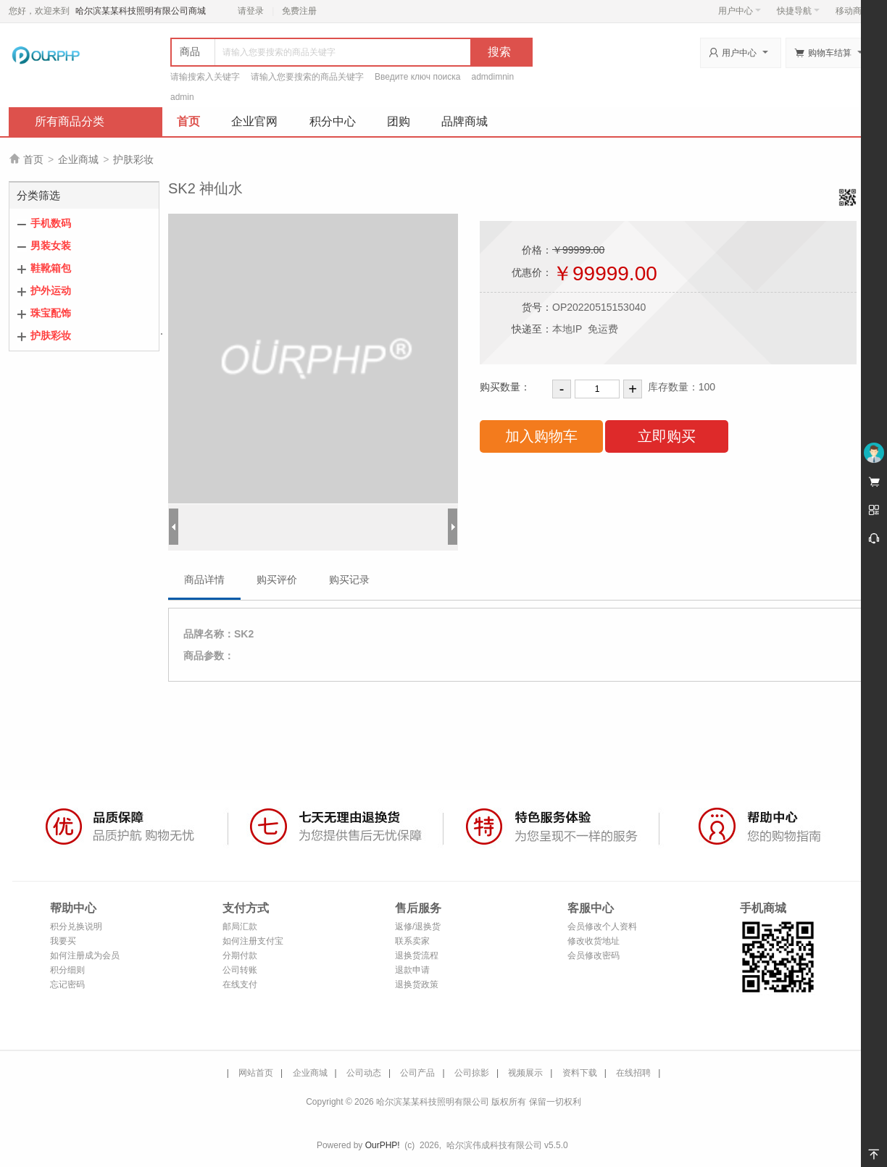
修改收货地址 (593, 941)
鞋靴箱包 (50, 268)
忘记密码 (67, 984)
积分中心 (332, 121)
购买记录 (349, 579)
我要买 (63, 941)
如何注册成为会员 (85, 955)
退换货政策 (416, 984)
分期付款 (239, 955)
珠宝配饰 (50, 313)
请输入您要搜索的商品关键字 (307, 77)
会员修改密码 (593, 955)
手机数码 (50, 223)
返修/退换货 (418, 926)
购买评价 (277, 579)
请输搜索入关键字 (205, 77)
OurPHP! (382, 1145)
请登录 (251, 11)
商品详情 (204, 579)
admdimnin (493, 77)
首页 (188, 121)
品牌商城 (464, 121)
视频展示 (525, 1073)
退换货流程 (416, 955)
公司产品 (417, 1073)
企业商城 (78, 159)
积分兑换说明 (76, 926)
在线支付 (239, 984)
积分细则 (67, 970)
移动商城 (853, 11)
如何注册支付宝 (252, 941)
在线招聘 (633, 1073)
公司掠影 (471, 1073)
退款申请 (412, 970)
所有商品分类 (69, 121)
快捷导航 (798, 11)
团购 (398, 121)
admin (182, 97)
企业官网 (254, 121)
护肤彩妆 (133, 159)
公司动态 (363, 1073)
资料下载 (579, 1073)
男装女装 (50, 245)
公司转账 (239, 970)
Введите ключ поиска (418, 77)
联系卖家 (412, 941)
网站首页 (255, 1073)
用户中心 (739, 11)
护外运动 (50, 290)
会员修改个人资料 (602, 926)
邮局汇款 (239, 926)
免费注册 (299, 11)
